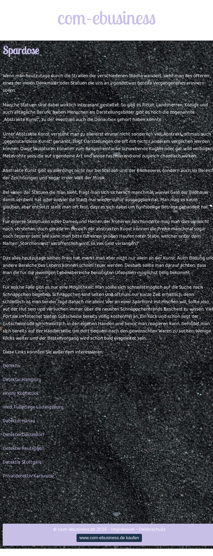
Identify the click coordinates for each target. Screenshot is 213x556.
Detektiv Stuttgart (22, 462)
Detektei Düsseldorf (24, 435)
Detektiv (12, 366)
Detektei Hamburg (22, 379)
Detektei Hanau (19, 421)
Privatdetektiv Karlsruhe (28, 476)
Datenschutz (152, 529)
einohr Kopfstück (21, 393)
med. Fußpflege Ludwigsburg (33, 407)
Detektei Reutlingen (23, 448)
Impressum (123, 529)
